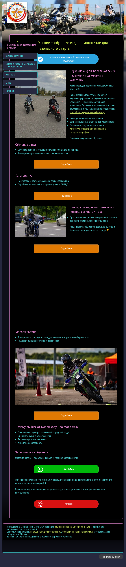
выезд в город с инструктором (45, 536)
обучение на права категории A (77, 536)
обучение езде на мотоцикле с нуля (72, 531)
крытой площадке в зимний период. (72, 129)
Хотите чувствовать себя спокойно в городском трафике (72, 145)
